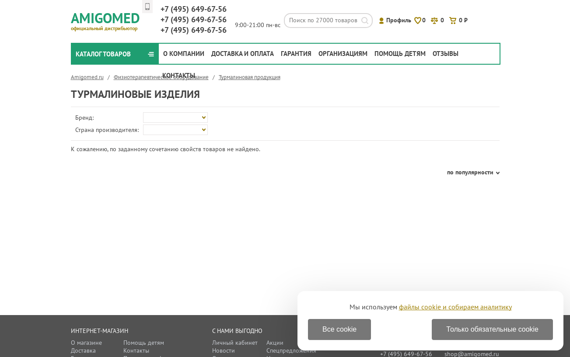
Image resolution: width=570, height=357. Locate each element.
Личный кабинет (235, 343)
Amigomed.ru (87, 77)
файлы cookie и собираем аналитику (455, 306)
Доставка (83, 350)
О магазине (86, 343)
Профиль (398, 20)
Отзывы (445, 53)
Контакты (178, 75)
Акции (274, 343)
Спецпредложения (291, 350)
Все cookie (339, 329)
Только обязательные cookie (492, 329)
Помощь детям (400, 53)
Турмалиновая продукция (249, 77)
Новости (223, 350)
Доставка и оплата (242, 53)
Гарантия (296, 53)
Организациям (342, 53)
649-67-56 (194, 9)
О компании (183, 53)
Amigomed (109, 20)
